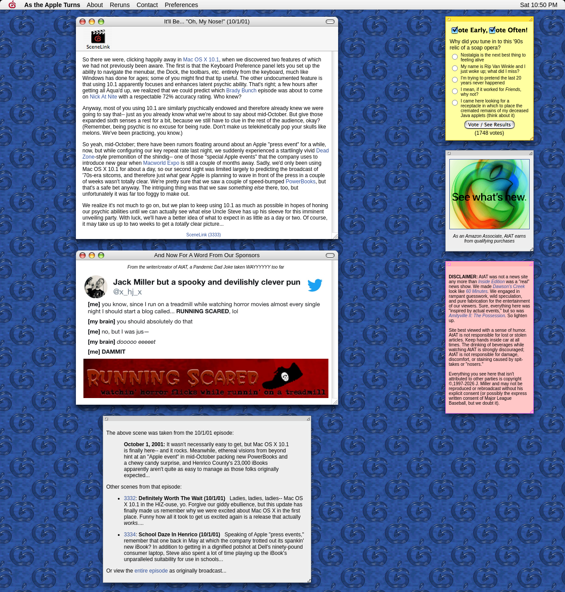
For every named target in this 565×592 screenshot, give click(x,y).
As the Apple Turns (52, 4)
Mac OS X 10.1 (201, 60)
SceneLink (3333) (203, 234)
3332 (130, 498)
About (95, 4)
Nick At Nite (103, 97)
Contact (147, 4)
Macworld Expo (161, 163)
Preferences (181, 4)
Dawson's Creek (509, 286)
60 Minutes (477, 291)
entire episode (151, 571)
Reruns (120, 4)
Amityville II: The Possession (477, 315)
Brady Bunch (241, 90)
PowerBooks (300, 181)
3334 (130, 534)
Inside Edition (491, 281)
